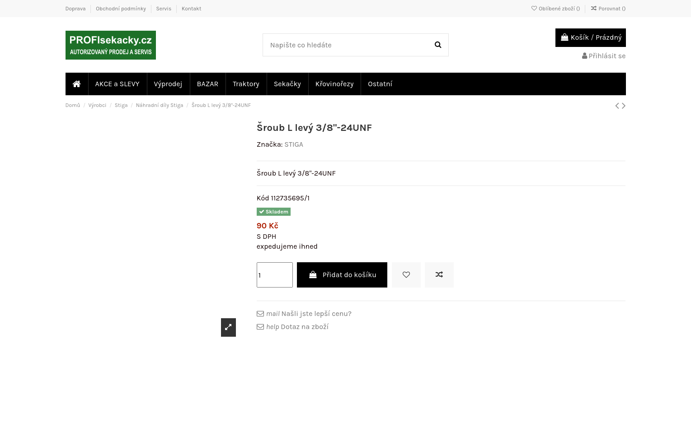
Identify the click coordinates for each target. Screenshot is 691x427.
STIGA (293, 144)
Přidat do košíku (342, 274)
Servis (164, 8)
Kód (263, 198)
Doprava (76, 8)
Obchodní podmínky (121, 8)
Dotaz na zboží (297, 326)
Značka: (270, 144)
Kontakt (191, 8)
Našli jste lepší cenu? (309, 313)
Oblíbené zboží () (556, 8)
